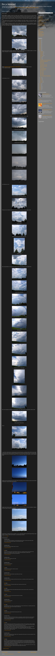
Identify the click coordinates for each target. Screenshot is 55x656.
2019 (40, 43)
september (41, 55)
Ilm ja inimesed (9, 4)
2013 (40, 50)
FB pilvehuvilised (40, 31)
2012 (40, 83)
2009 (40, 87)
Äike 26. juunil (42, 62)
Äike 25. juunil (42, 63)
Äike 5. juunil (42, 73)
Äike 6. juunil (42, 72)
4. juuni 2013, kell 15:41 (7, 559)
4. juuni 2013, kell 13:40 (7, 542)
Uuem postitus (5, 652)
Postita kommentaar (6, 648)
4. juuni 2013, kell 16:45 (7, 585)
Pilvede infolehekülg (41, 34)
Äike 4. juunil (42, 74)
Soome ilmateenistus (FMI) (42, 22)
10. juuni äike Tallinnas (43, 68)
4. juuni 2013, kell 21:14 (7, 636)
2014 (40, 49)
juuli (40, 57)
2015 (40, 48)
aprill (41, 78)
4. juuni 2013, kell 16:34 (7, 575)
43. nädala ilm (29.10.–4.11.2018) (47, 115)
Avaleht (19, 652)
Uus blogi (39, 99)
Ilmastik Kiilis (40, 33)
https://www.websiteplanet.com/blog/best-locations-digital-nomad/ (26, 7)
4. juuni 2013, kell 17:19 (7, 591)
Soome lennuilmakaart (41, 25)
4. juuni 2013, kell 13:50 (7, 547)
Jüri (4, 550)
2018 (40, 44)
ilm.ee (39, 30)
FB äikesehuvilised (41, 32)
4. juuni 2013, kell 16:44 (7, 580)
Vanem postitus (33, 652)
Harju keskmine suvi (43, 69)
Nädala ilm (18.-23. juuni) (43, 66)
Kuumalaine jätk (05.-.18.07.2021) (47, 109)
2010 (40, 86)
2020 (40, 42)
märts (41, 79)
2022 (40, 39)
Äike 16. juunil (42, 67)
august (41, 56)
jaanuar (41, 82)
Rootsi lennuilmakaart (41, 24)
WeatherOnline (40, 16)
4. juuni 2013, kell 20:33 (7, 630)
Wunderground (40, 17)
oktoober (41, 54)
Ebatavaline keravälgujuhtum (44, 61)
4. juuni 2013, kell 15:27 (7, 554)
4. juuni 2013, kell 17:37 (7, 596)
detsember (41, 51)
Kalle (5, 588)
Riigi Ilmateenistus (41, 23)
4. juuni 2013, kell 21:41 (7, 646)
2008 (40, 88)
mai (40, 77)
